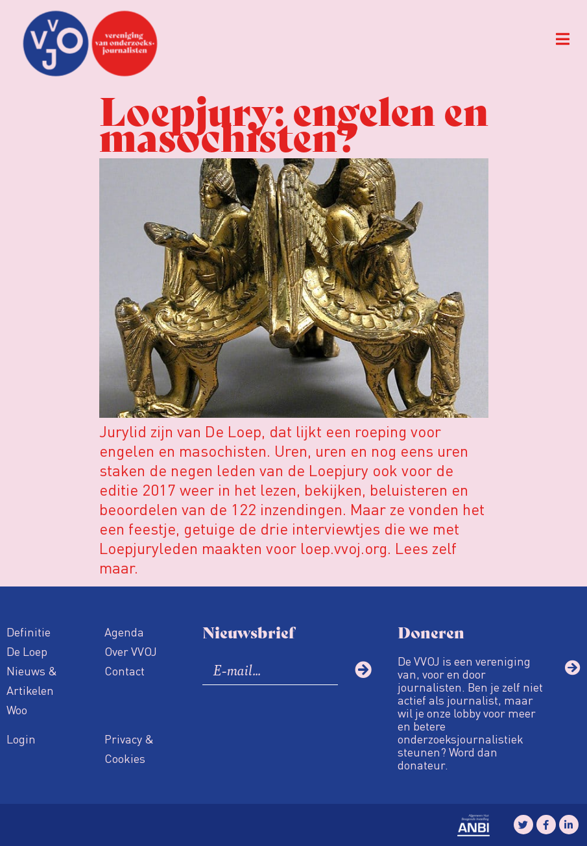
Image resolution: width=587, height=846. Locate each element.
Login (21, 738)
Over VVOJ (130, 651)
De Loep (26, 651)
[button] (562, 39)
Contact (124, 670)
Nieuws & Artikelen (31, 680)
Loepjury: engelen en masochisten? (293, 121)
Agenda (124, 631)
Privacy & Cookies (129, 748)
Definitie (28, 631)
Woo (16, 709)
